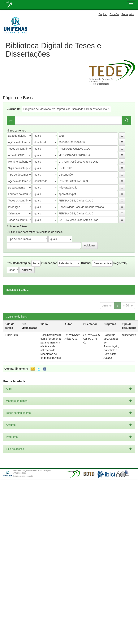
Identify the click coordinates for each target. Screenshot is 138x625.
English (103, 14)
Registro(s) (120, 263)
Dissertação (129, 334)
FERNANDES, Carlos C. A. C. (92, 338)
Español (114, 14)
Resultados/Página (19, 263)
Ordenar (86, 263)
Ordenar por (49, 263)
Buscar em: (14, 108)
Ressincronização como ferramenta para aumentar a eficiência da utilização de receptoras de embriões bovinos (51, 346)
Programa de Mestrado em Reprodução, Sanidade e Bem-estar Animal (111, 346)
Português (127, 14)
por (11, 120)
